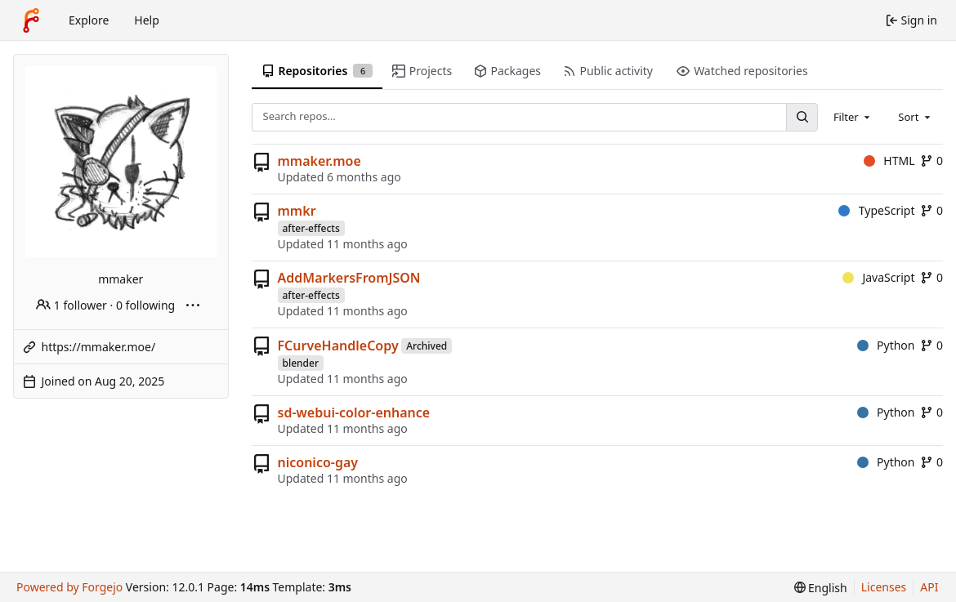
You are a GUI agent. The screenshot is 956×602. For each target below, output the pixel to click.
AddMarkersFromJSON (349, 278)
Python (886, 345)
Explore (89, 20)
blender (301, 363)
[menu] (820, 587)
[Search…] (801, 117)
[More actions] (193, 305)
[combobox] (853, 116)
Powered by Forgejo (69, 587)
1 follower (71, 305)
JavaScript (878, 277)
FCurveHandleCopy (338, 345)
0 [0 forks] (931, 160)
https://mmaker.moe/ (99, 347)
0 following (145, 305)
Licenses (884, 587)
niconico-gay (318, 462)
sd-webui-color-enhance (354, 412)
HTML (889, 160)
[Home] (31, 20)
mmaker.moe (319, 161)
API (929, 587)
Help (146, 20)
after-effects (311, 228)
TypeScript (876, 210)
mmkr (297, 211)
